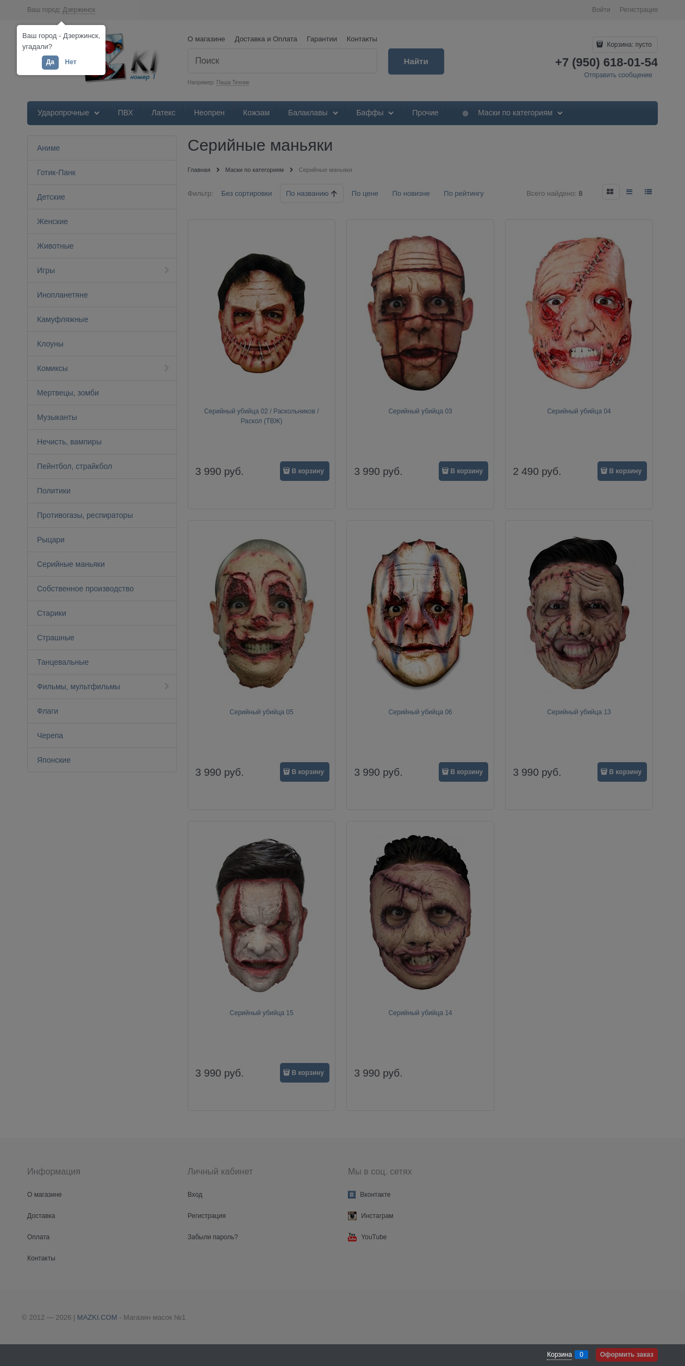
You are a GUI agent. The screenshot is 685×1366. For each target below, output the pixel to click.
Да (50, 62)
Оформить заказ (626, 1354)
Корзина (559, 1354)
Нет (71, 62)
